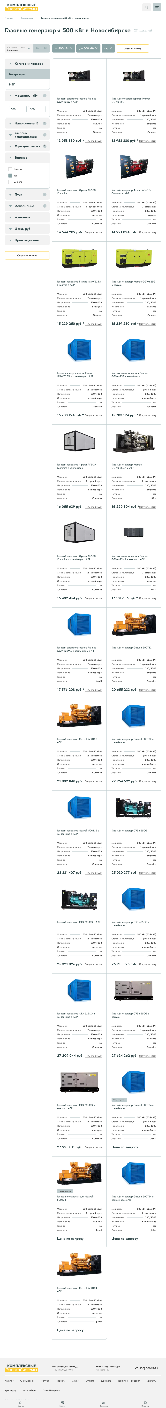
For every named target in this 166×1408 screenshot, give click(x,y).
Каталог (9, 1381)
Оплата (90, 1381)
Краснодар (10, 1390)
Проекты (60, 1381)
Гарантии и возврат (129, 1381)
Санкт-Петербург (51, 1390)
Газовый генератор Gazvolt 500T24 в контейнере (132, 1106)
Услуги (45, 1381)
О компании (27, 1381)
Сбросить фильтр (132, 48)
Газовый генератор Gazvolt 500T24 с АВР (78, 1289)
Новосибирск (30, 1390)
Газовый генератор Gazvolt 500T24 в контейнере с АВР (132, 1198)
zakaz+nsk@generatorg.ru (108, 1366)
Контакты (151, 1381)
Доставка (106, 1381)
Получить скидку (93, 140)
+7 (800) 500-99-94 (146, 1368)
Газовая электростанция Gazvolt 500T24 (75, 1198)
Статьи (75, 1381)
